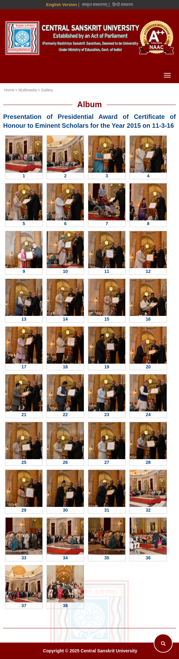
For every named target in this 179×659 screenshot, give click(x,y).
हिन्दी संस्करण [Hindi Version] (122, 4)
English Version (61, 4)
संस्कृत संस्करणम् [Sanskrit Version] (95, 4)
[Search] (163, 643)
